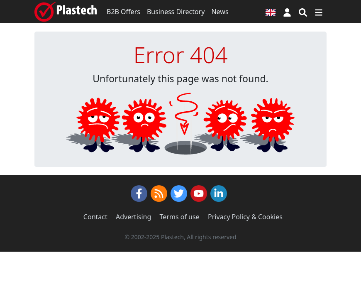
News (219, 11)
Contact (95, 216)
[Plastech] (65, 12)
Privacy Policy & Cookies (245, 216)
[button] (287, 12)
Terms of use (180, 216)
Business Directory (176, 11)
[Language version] (270, 12)
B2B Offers (123, 11)
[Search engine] (303, 12)
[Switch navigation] (319, 12)
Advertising (133, 216)
